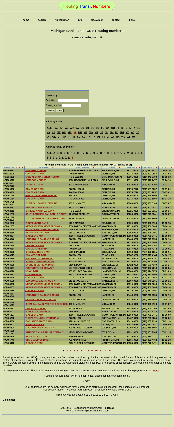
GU (113, 128)
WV (123, 136)
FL (102, 128)
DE (92, 128)
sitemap (109, 408)
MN (80, 132)
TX (93, 136)
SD (84, 136)
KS (138, 128)
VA (112, 136)
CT (87, 128)
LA (53, 132)
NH (112, 132)
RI (74, 136)
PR (69, 136)
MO (91, 132)
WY (134, 136)
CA (77, 128)
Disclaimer (9, 399)
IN (130, 128)
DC (97, 128)
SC (78, 136)
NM (122, 132)
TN (88, 136)
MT (96, 132)
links (132, 20)
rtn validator (62, 20)
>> (109, 350)
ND (137, 132)
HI (118, 128)
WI (128, 136)
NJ (116, 132)
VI (108, 136)
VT (103, 136)
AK (62, 128)
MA (69, 132)
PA (64, 136)
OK (54, 136)
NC (132, 132)
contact (116, 20)
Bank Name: (51, 100)
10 (96, 350)
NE (101, 132)
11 (101, 350)
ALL (49, 128)
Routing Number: (54, 105)
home (26, 20)
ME (59, 132)
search (42, 20)
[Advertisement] (87, 65)
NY (127, 132)
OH (49, 136)
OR (59, 136)
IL (126, 128)
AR (72, 128)
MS (85, 132)
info (79, 20)
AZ (66, 128)
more (156, 370)
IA (134, 128)
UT (98, 136)
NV (106, 132)
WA (118, 136)
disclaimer (97, 20)
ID (122, 128)
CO (82, 128)
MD (64, 132)
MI (75, 132)
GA (108, 128)
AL (56, 128)
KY (48, 132)
